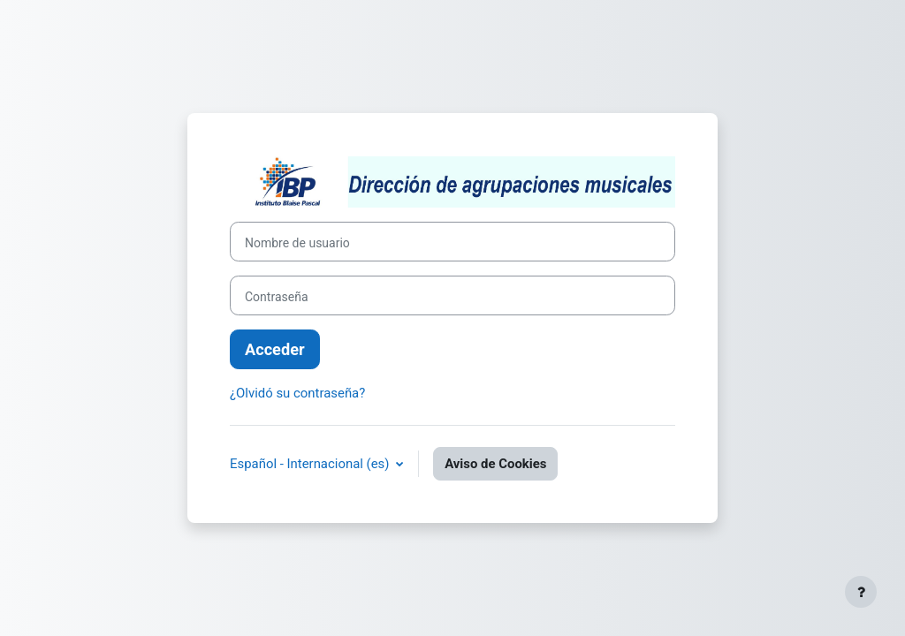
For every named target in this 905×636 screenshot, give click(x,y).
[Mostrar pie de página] (861, 592)
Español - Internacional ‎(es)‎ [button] (311, 464)
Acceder (275, 349)
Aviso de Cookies (495, 464)
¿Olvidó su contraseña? (297, 393)
